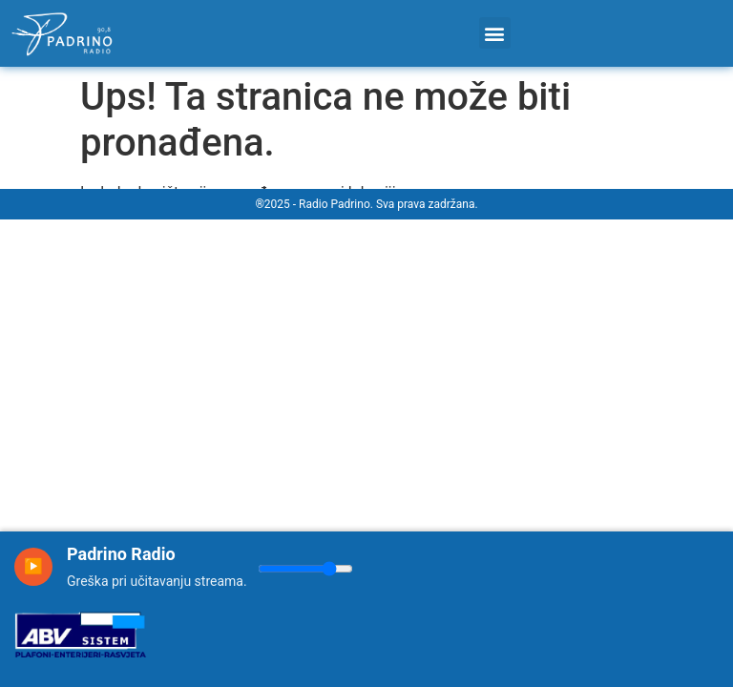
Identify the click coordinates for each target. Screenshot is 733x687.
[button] (495, 33)
